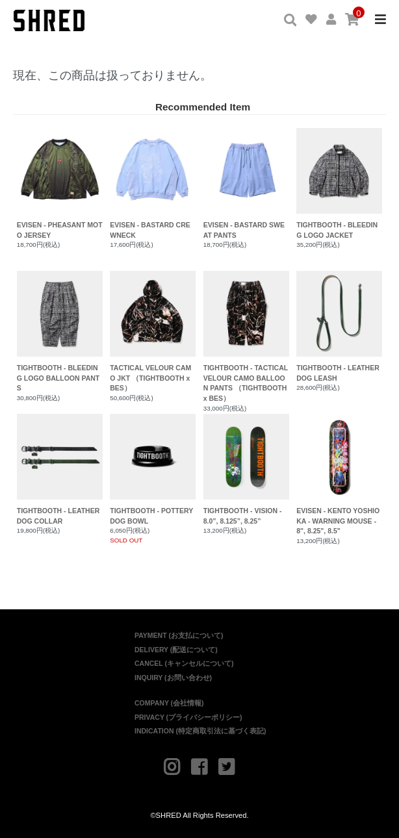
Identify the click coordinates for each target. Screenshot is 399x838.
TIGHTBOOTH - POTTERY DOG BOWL (153, 469)
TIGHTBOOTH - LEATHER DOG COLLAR (60, 469)
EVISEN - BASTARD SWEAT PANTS (246, 183)
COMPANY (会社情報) (169, 703)
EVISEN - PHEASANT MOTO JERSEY (60, 183)
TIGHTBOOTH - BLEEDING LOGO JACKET (339, 183)
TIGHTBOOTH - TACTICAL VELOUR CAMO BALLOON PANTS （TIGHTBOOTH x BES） (246, 336)
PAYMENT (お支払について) (179, 635)
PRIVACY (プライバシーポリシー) (188, 717)
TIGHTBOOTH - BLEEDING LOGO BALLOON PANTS (60, 331)
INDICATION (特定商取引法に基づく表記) (200, 731)
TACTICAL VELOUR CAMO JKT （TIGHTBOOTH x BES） (153, 331)
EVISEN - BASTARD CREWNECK (153, 183)
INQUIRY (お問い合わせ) (173, 677)
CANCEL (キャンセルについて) (184, 663)
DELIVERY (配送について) (176, 650)
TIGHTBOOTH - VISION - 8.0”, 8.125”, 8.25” (246, 469)
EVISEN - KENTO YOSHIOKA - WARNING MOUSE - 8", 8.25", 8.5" (339, 474)
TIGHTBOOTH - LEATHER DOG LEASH (339, 326)
